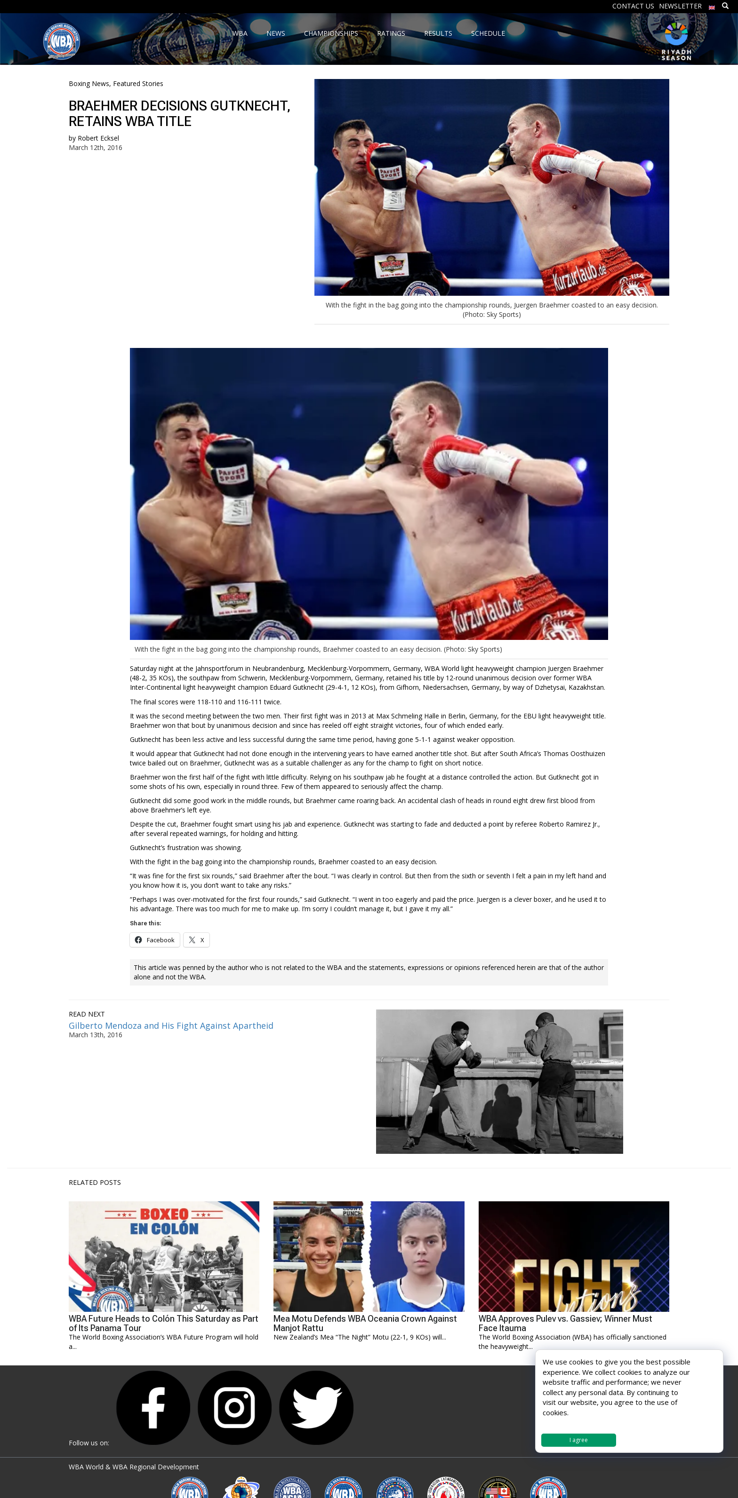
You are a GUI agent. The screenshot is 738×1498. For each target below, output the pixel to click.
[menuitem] (712, 5)
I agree (579, 1440)
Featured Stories (138, 83)
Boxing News (89, 83)
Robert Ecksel (98, 138)
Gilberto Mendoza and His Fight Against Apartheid (171, 1025)
